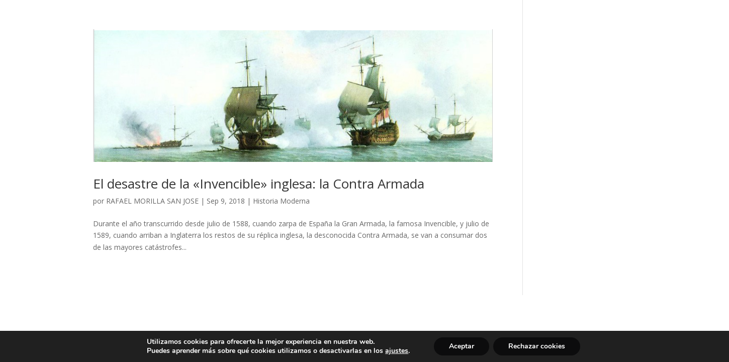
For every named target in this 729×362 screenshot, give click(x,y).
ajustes (396, 350)
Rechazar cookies (536, 346)
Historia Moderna (281, 201)
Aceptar (461, 346)
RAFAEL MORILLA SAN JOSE (152, 201)
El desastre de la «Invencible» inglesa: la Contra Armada (258, 183)
